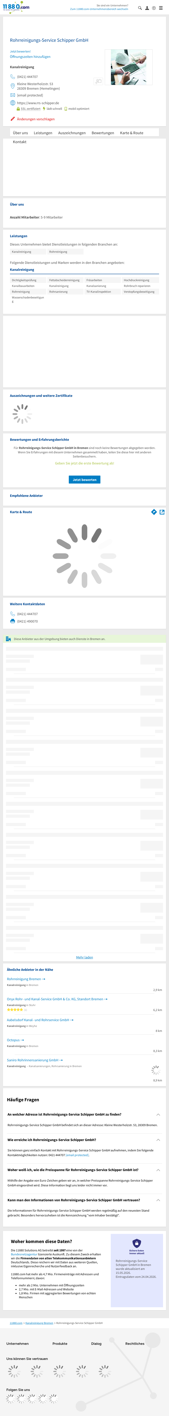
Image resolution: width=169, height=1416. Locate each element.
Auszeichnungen (72, 132)
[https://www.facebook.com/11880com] (10, 1399)
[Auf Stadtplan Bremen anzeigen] (162, 512)
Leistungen (43, 132)
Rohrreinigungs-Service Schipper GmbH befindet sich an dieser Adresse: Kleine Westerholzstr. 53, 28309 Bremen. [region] (83, 1125)
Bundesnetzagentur (24, 1254)
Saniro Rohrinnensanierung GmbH (32, 1060)
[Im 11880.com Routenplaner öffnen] (154, 511)
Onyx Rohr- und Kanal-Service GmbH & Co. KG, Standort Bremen (55, 999)
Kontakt (19, 141)
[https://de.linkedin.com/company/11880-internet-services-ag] (43, 1399)
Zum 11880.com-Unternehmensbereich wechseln (99, 9)
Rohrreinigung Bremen (24, 979)
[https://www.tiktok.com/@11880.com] (32, 1399)
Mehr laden (84, 957)
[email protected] (77, 1155)
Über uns (20, 132)
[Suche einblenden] (141, 8)
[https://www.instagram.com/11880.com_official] (21, 1399)
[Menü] (162, 8)
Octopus (13, 1040)
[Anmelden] (148, 8)
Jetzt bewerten (84, 479)
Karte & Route (131, 132)
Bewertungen (103, 132)
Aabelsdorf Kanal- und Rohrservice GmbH (38, 1020)
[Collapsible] (158, 1114)
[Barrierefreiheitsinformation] (155, 8)
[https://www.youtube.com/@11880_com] (53, 1399)
